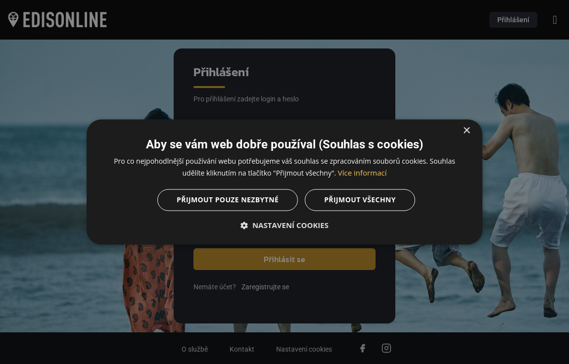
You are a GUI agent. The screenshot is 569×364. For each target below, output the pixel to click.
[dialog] (284, 182)
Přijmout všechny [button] (360, 200)
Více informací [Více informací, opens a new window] (362, 173)
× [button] (466, 131)
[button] (284, 225)
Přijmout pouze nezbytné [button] (228, 200)
